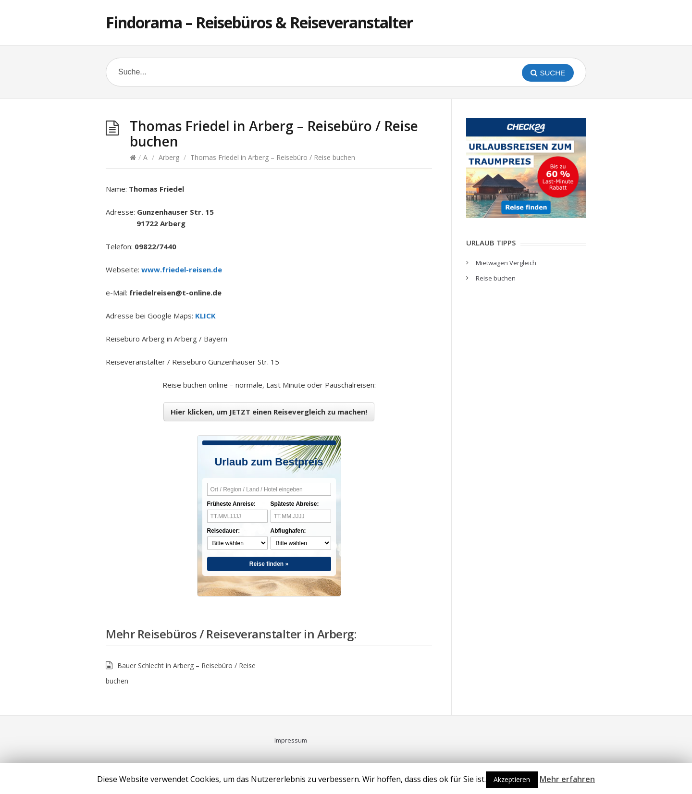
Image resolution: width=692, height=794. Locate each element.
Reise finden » (268, 564)
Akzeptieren (512, 779)
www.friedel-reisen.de (181, 269)
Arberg (169, 157)
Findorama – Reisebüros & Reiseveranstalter (259, 22)
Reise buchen (496, 278)
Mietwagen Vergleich (506, 262)
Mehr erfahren (567, 779)
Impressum (290, 740)
